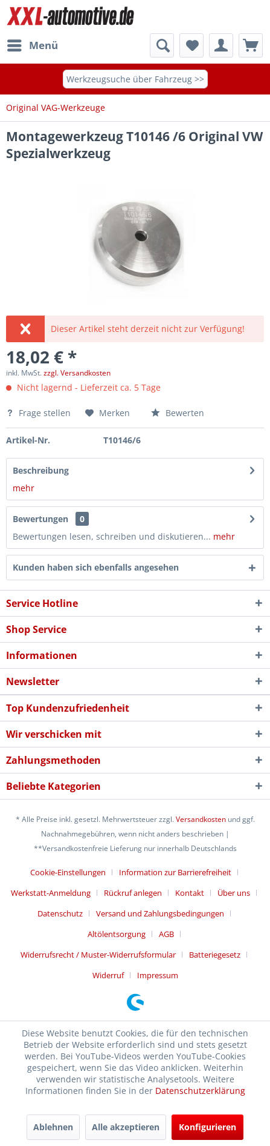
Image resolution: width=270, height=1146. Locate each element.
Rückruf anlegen (133, 892)
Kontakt (189, 892)
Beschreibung (41, 470)
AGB (166, 934)
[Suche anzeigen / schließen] (162, 45)
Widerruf (108, 975)
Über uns (233, 892)
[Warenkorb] (251, 45)
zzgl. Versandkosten (77, 373)
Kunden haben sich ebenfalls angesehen (96, 567)
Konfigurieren (207, 1127)
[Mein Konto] (221, 45)
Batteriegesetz (214, 954)
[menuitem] (32, 45)
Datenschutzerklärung (200, 1090)
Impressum (157, 975)
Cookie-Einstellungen (68, 872)
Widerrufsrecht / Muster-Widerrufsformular (98, 954)
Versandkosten (201, 819)
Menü (32, 44)
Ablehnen (53, 1127)
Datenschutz (60, 913)
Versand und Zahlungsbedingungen (160, 913)
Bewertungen (40, 519)
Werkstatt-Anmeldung (51, 892)
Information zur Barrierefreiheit (175, 872)
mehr (23, 488)
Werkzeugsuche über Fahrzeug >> (135, 79)
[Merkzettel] (191, 45)
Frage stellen (39, 413)
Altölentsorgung (117, 934)
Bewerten (177, 413)
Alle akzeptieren (125, 1127)
